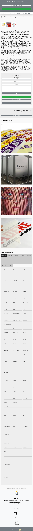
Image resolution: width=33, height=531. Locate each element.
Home (2, 13)
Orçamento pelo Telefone (16, 99)
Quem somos (9, 13)
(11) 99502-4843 (16, 509)
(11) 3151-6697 (16, 508)
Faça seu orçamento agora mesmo (16, 5)
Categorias (6, 16)
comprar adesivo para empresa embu (22, 16)
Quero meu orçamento (16, 115)
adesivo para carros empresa (17, 16)
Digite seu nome (16, 77)
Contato (24, 13)
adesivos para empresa (12, 16)
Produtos (16, 13)
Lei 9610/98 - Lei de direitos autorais (20, 488)
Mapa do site (16, 524)
